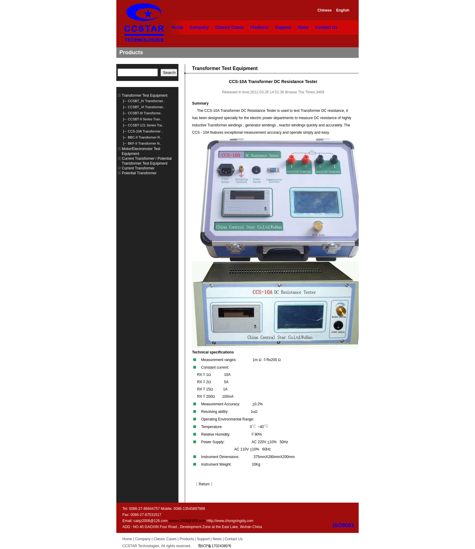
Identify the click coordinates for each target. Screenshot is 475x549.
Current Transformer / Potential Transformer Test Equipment (147, 161)
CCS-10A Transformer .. (145, 131)
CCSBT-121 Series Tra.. (146, 125)
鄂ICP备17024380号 (214, 546)
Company (199, 27)
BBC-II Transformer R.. (145, 137)
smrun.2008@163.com (187, 521)
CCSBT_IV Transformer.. (146, 101)
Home (177, 27)
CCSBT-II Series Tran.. (145, 119)
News (303, 27)
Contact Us (326, 27)
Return (204, 484)
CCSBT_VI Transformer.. (146, 107)
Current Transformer (138, 168)
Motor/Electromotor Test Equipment (141, 151)
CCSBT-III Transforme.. (145, 113)
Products (259, 27)
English (342, 10)
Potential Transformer (139, 173)
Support (283, 27)
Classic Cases (229, 27)
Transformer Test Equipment (145, 95)
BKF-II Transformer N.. (144, 143)
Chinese (324, 10)
